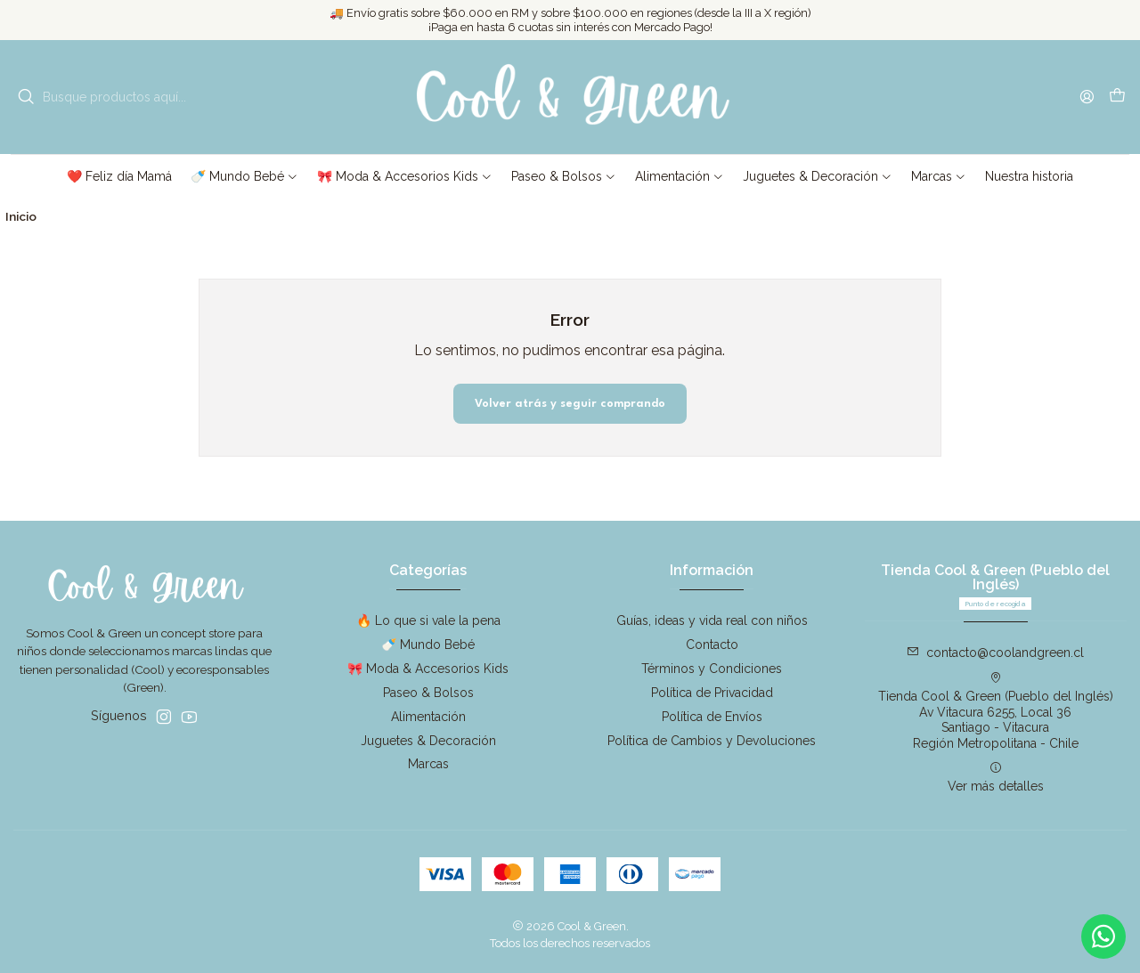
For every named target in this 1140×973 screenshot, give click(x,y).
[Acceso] (1087, 96)
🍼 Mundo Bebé (428, 644)
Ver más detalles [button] (996, 777)
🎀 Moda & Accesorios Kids (428, 668)
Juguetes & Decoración (428, 741)
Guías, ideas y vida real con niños (712, 620)
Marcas (428, 764)
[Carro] (1117, 97)
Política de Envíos (712, 716)
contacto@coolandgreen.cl (995, 652)
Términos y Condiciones (711, 668)
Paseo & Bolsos (428, 692)
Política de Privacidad (712, 692)
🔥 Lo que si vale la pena (428, 620)
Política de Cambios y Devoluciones (711, 741)
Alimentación (428, 716)
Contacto (712, 644)
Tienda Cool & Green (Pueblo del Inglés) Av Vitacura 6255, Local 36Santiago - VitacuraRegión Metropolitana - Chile (995, 710)
